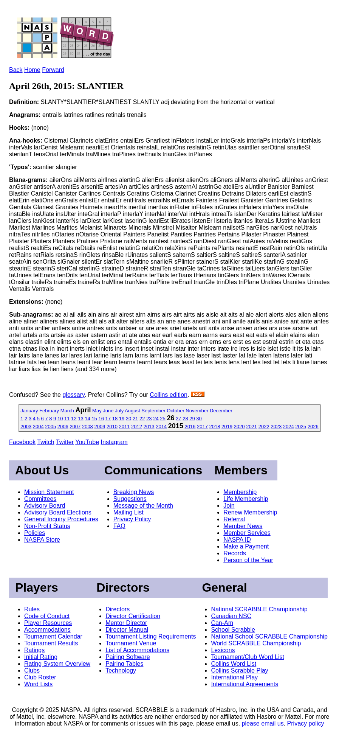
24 (155, 418)
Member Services (246, 533)
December (221, 410)
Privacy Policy (132, 519)
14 (87, 418)
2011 (124, 426)
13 (80, 418)
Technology (120, 670)
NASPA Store (42, 539)
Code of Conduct (47, 616)
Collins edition (168, 395)
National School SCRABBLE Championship (269, 636)
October (175, 410)
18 (115, 418)
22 (142, 418)
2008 (87, 426)
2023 (276, 426)
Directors (117, 609)
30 (198, 418)
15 (94, 418)
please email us (263, 723)
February (49, 410)
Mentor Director (126, 623)
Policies (34, 533)
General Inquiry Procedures (61, 519)
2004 (38, 426)
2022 (264, 426)
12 (73, 418)
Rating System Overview (57, 663)
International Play (234, 677)
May (97, 410)
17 (108, 418)
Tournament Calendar (53, 636)
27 (178, 418)
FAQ (119, 526)
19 (121, 418)
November (197, 410)
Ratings (34, 650)
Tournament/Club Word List (247, 657)
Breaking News (133, 492)
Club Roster (40, 677)
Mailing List (128, 512)
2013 (149, 426)
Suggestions (130, 499)
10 (60, 418)
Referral (234, 519)
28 (185, 418)
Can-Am (222, 623)
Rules (32, 609)
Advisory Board (44, 505)
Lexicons (223, 650)
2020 (239, 426)
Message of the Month (143, 505)
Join (228, 505)
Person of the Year (248, 560)
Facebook (22, 442)
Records (234, 553)
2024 (288, 426)
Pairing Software (127, 657)
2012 (136, 426)
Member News (242, 526)
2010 (112, 426)
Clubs (32, 670)
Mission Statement (49, 492)
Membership (240, 492)
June (108, 410)
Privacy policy (305, 723)
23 (149, 418)
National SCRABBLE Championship (259, 609)
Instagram (114, 442)
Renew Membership (250, 512)
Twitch (45, 442)
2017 (202, 426)
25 (162, 418)
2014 (161, 426)
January (29, 410)
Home (32, 70)
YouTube (87, 442)
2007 (75, 426)
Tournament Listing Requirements (150, 636)
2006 (62, 426)
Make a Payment (246, 546)
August (132, 410)
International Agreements (244, 684)
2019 (226, 426)
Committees (40, 499)
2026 (313, 426)
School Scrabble (233, 629)
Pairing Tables (124, 663)
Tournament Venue (130, 643)
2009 (99, 426)
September (153, 410)
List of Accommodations (137, 650)
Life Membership (245, 499)
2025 (300, 426)
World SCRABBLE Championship (256, 643)
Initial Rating (40, 657)
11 (67, 418)
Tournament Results (51, 643)
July (119, 410)
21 (135, 418)
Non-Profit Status (47, 526)
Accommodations (47, 629)
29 (192, 418)
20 (128, 418)
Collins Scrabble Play (239, 670)
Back (16, 70)
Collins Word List (233, 663)
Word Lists (38, 684)
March (67, 410)
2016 (189, 426)
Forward (53, 70)
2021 (251, 426)
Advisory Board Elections (57, 512)
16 (101, 418)
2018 (214, 426)
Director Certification (132, 616)
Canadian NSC (231, 616)
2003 (25, 426)
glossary (73, 395)
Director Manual (126, 629)
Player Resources (48, 623)
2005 (50, 426)
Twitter (65, 442)
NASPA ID (237, 539)
